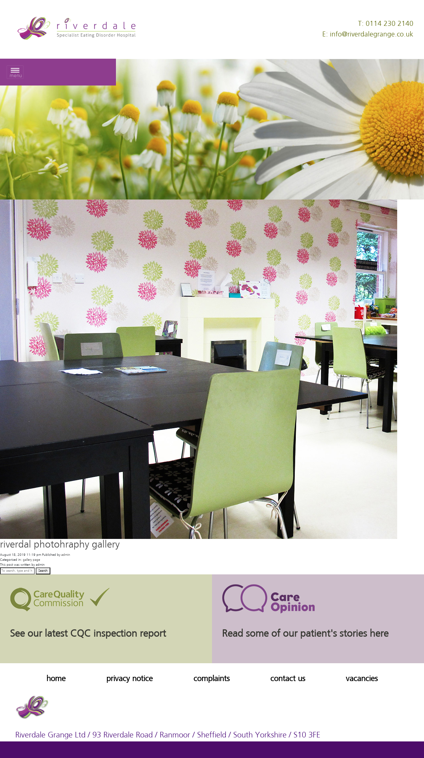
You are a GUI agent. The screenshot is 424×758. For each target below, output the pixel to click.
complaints (211, 679)
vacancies (362, 679)
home (56, 679)
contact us (287, 679)
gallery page (31, 559)
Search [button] (43, 570)
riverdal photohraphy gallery (60, 545)
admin (65, 554)
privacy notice (129, 679)
